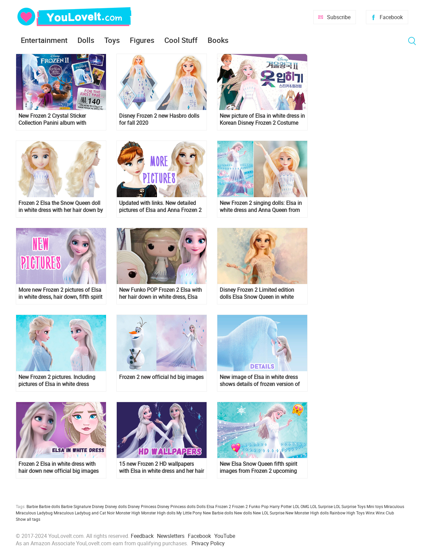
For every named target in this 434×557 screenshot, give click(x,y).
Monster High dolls (158, 512)
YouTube (224, 536)
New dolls (243, 512)
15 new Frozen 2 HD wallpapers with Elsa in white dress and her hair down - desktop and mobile (161, 467)
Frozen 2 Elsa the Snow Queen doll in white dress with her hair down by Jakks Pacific (60, 207)
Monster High (128, 512)
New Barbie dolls (218, 512)
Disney (98, 506)
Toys (112, 40)
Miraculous (394, 506)
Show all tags (28, 519)
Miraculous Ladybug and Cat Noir (84, 512)
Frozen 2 (240, 506)
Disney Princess (142, 506)
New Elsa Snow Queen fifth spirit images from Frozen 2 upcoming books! (258, 467)
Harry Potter (281, 506)
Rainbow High (342, 512)
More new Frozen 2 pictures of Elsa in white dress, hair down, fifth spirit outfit (60, 293)
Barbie (32, 506)
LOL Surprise (321, 506)
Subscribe (338, 17)
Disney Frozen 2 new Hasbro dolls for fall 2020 (159, 119)
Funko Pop (259, 506)
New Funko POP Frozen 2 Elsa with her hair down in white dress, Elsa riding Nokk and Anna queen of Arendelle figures (160, 293)
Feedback (142, 536)
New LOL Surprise (268, 512)
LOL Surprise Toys (350, 506)
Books (218, 40)
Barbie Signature (76, 506)
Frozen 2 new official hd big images (161, 377)
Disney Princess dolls (176, 506)
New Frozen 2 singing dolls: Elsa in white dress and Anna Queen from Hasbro (261, 207)
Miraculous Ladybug (34, 512)
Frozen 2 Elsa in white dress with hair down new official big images (58, 467)
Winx (370, 512)
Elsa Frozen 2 (219, 506)
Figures (142, 40)
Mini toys (375, 506)
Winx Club (385, 512)
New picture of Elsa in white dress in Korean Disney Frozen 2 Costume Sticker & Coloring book (262, 119)
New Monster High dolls (307, 512)
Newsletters (170, 536)
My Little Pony (189, 512)
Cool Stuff (181, 40)
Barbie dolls (49, 506)
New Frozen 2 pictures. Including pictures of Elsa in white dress (56, 381)
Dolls (85, 40)
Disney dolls (116, 506)
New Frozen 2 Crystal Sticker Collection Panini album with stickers (52, 119)
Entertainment (44, 40)
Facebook (391, 17)
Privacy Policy (208, 543)
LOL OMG (301, 506)
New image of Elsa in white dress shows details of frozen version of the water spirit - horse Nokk (260, 381)
